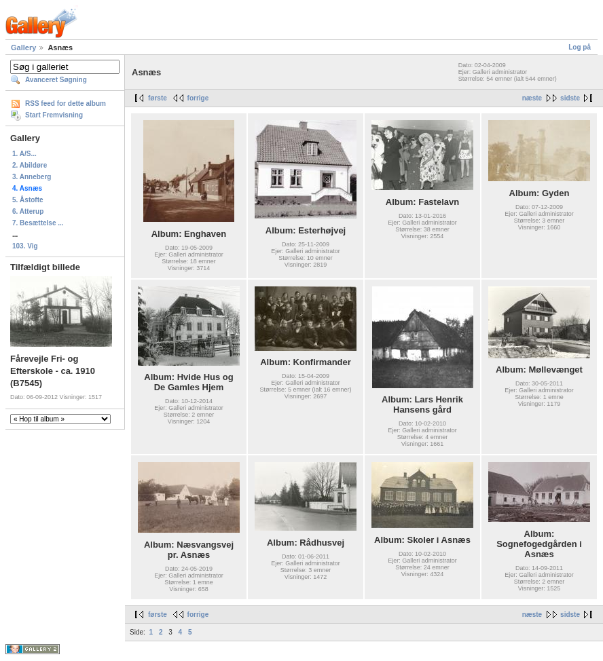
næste (532, 98)
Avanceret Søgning (56, 79)
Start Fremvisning (54, 115)
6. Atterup (27, 211)
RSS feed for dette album (65, 103)
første (157, 98)
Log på (579, 47)
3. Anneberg (31, 177)
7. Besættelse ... (38, 223)
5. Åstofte (27, 200)
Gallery (23, 47)
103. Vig (25, 246)
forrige (198, 98)
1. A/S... (24, 153)
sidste (570, 98)
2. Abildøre (29, 165)
